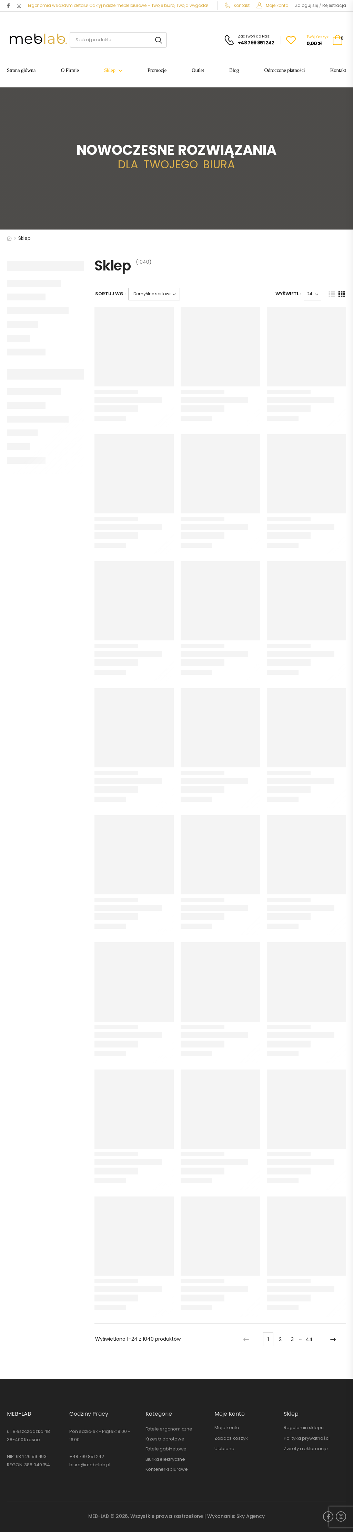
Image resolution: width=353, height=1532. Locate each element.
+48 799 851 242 (86, 1456)
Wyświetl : (288, 293)
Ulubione (224, 1448)
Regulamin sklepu (304, 1427)
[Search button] (158, 40)
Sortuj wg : (110, 293)
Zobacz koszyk (231, 1438)
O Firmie (70, 70)
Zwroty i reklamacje (306, 1448)
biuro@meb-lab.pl (89, 1464)
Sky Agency (250, 1516)
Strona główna (21, 70)
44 (309, 1339)
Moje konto (272, 5)
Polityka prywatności (307, 1438)
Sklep (109, 70)
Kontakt (237, 5)
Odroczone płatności (284, 70)
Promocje (157, 70)
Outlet (198, 70)
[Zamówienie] (154, 294)
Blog (234, 70)
